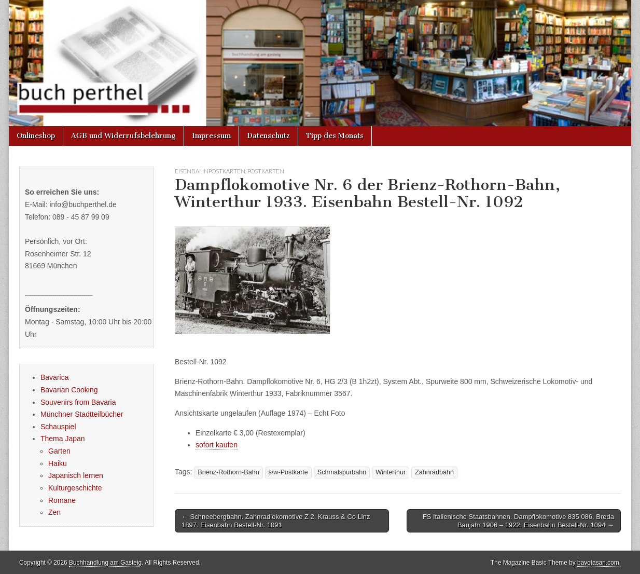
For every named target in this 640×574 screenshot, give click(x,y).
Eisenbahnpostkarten (210, 171)
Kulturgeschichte (75, 488)
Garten (59, 451)
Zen (54, 512)
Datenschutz (268, 135)
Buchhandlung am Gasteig (105, 562)
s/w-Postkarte (288, 472)
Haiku (57, 463)
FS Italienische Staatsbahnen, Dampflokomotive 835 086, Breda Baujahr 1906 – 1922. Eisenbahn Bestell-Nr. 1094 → (518, 521)
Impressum (211, 135)
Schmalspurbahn (342, 472)
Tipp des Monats (335, 135)
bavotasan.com (598, 562)
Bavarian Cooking (69, 390)
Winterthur (390, 472)
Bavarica (54, 377)
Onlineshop (36, 135)
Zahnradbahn (434, 472)
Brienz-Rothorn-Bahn (228, 472)
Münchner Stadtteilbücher (81, 414)
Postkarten (265, 171)
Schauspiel (58, 426)
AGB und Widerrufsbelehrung (123, 135)
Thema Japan (62, 438)
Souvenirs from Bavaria (78, 402)
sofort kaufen (217, 445)
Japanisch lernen (75, 475)
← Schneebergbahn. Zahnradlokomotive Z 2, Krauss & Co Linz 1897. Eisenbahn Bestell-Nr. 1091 (276, 521)
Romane (62, 500)
